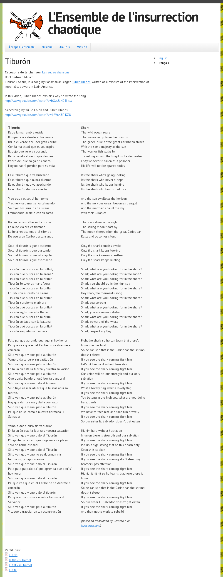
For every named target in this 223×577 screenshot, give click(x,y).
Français (163, 63)
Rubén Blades (81, 82)
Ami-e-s (64, 47)
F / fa (13, 570)
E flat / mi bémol (20, 565)
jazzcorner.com (90, 526)
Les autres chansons (55, 72)
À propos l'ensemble (21, 47)
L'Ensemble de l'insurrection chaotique (123, 23)
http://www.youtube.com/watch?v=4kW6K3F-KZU (38, 115)
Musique (47, 47)
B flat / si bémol (20, 560)
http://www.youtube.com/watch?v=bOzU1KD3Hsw (38, 101)
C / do (13, 555)
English (162, 58)
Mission (82, 47)
